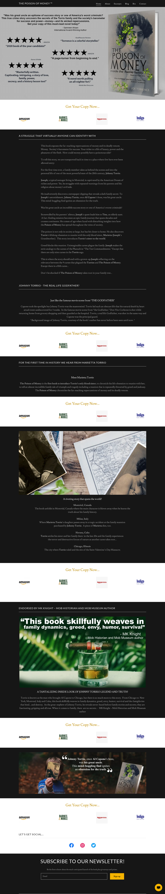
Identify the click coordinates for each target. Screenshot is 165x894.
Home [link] (98, 4)
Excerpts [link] (117, 4)
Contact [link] (142, 4)
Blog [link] (127, 4)
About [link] (107, 4)
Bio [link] (134, 4)
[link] (35, 4)
